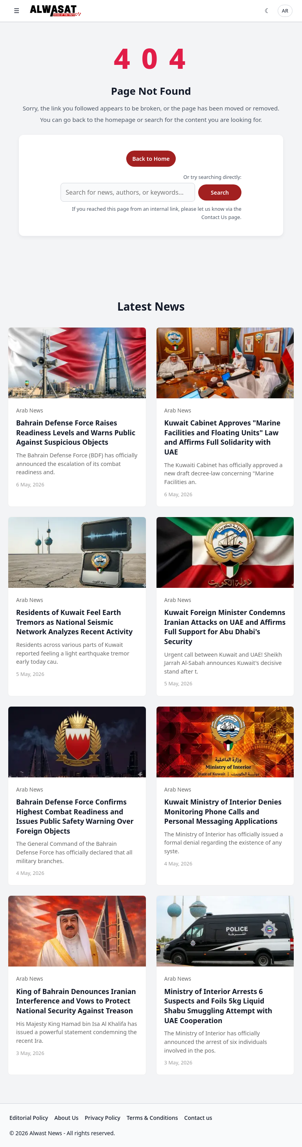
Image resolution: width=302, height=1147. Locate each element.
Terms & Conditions (152, 1117)
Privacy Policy (102, 1117)
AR (285, 10)
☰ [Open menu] (16, 10)
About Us (66, 1117)
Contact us (198, 1117)
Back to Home (150, 158)
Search (220, 192)
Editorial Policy (28, 1117)
